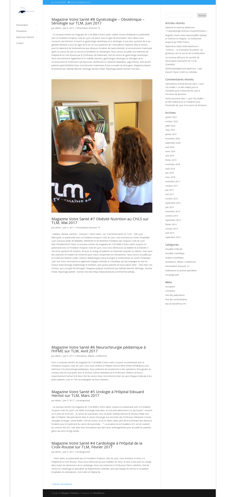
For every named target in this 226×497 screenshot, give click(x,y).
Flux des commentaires (176, 299)
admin (58, 28)
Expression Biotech (25, 37)
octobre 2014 (171, 215)
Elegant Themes (70, 493)
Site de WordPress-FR (175, 303)
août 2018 (170, 168)
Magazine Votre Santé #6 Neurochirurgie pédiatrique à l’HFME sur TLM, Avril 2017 (98, 349)
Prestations (21, 31)
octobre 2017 (171, 185)
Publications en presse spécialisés (181, 270)
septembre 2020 (173, 142)
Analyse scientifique (174, 257)
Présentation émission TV (88, 28)
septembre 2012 (173, 237)
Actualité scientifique (174, 253)
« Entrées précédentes (61, 484)
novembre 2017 (172, 181)
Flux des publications (175, 295)
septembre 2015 (173, 203)
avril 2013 (169, 233)
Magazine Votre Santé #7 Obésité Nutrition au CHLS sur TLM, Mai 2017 (99, 220)
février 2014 (170, 224)
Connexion (170, 290)
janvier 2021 (171, 134)
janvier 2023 (171, 117)
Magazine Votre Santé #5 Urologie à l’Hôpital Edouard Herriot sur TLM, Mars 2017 (97, 393)
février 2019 (170, 160)
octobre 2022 (171, 121)
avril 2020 (169, 147)
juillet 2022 (170, 125)
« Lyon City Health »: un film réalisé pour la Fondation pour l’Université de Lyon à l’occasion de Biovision (186, 102)
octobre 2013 (171, 228)
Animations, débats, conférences (91, 356)
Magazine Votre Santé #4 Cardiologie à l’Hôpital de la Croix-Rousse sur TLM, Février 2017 (96, 445)
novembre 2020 (172, 138)
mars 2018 (170, 177)
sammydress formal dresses (178, 83)
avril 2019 (169, 155)
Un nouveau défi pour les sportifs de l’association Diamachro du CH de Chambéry (182, 61)
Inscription (170, 286)
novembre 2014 (172, 211)
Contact (19, 43)
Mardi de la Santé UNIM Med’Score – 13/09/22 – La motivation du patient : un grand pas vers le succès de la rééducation (185, 50)
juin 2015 (169, 207)
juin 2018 (169, 172)
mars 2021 (170, 129)
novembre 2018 (172, 164)
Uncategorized (83, 400)
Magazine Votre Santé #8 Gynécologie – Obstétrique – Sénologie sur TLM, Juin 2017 (97, 21)
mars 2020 (170, 151)
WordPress (98, 493)
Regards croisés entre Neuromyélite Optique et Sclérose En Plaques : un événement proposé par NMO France (186, 39)
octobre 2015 (171, 198)
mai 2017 (169, 194)
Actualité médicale (173, 249)
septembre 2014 (173, 220)
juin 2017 (169, 190)
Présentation (22, 25)
